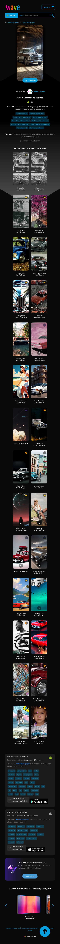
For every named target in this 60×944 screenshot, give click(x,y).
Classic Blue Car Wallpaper (20, 274)
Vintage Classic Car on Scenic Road (39, 572)
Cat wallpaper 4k (22, 128)
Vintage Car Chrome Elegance (21, 316)
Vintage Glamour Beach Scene (20, 402)
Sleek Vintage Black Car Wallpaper (39, 274)
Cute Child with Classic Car (39, 742)
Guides (30, 930)
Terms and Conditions (29, 928)
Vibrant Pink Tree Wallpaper (39, 231)
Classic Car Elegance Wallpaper (39, 444)
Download (30, 80)
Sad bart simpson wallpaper (20, 124)
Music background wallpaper (40, 124)
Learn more (29, 876)
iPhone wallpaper (22, 819)
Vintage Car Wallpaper (21, 571)
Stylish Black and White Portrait (20, 657)
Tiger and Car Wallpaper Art (20, 700)
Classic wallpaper (28, 22)
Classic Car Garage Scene (39, 189)
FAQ (51, 928)
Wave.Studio (36, 91)
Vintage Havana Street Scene (39, 487)
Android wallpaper (23, 764)
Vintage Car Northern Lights (39, 615)
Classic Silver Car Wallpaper (20, 487)
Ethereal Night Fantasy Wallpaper (21, 529)
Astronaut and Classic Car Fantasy (20, 742)
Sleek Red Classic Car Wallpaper (39, 657)
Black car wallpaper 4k (37, 114)
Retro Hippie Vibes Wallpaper (39, 529)
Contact (8, 928)
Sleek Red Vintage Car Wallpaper (39, 700)
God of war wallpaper (36, 128)
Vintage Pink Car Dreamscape (39, 359)
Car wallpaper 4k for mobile (21, 121)
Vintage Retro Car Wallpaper (20, 359)
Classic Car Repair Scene (21, 189)
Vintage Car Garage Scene (20, 231)
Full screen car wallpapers (22, 117)
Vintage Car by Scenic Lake (21, 615)
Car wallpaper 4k (22, 114)
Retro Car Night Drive (21, 443)
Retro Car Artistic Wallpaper (39, 316)
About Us (16, 928)
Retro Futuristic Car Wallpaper (39, 402)
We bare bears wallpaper (40, 121)
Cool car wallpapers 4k (40, 117)
